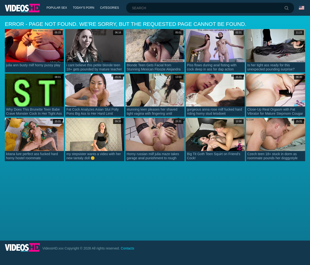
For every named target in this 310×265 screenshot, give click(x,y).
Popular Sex (56, 7)
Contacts (127, 248)
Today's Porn (83, 7)
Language (301, 8)
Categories (109, 7)
